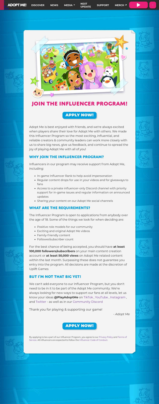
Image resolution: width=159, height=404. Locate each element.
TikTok (89, 297)
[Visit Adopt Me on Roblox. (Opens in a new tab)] (138, 5)
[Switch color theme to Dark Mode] (152, 5)
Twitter (41, 302)
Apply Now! (79, 115)
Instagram (118, 297)
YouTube (102, 297)
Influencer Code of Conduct (93, 340)
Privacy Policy (106, 337)
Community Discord (88, 302)
